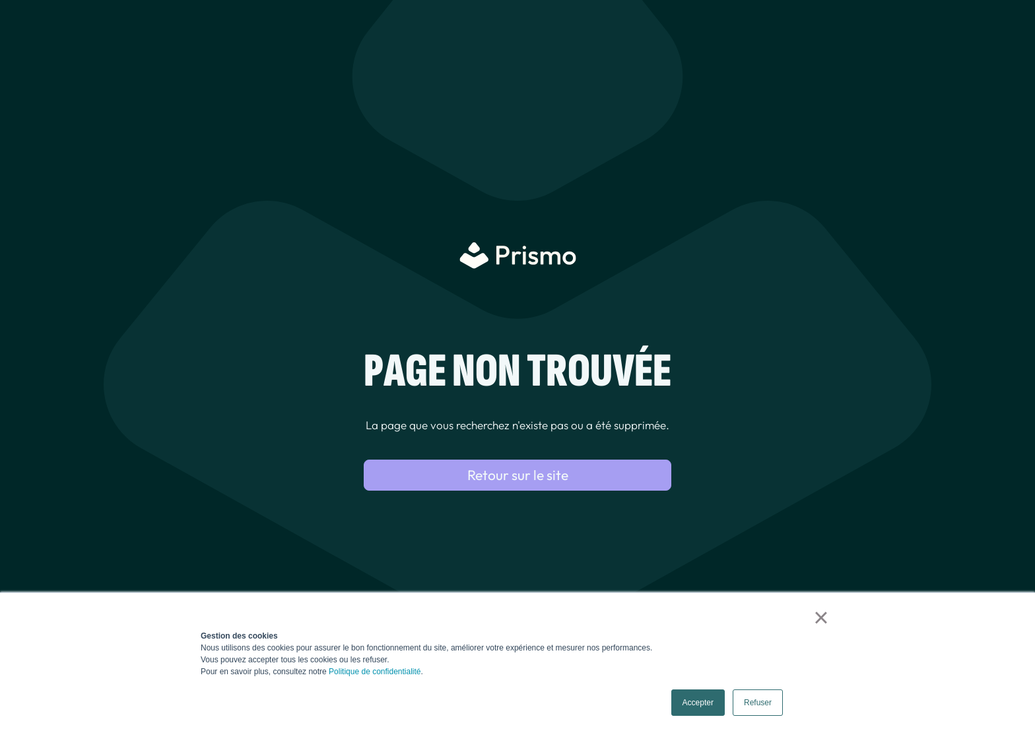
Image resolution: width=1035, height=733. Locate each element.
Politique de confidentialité (374, 671)
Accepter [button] (698, 702)
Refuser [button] (758, 702)
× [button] (820, 617)
